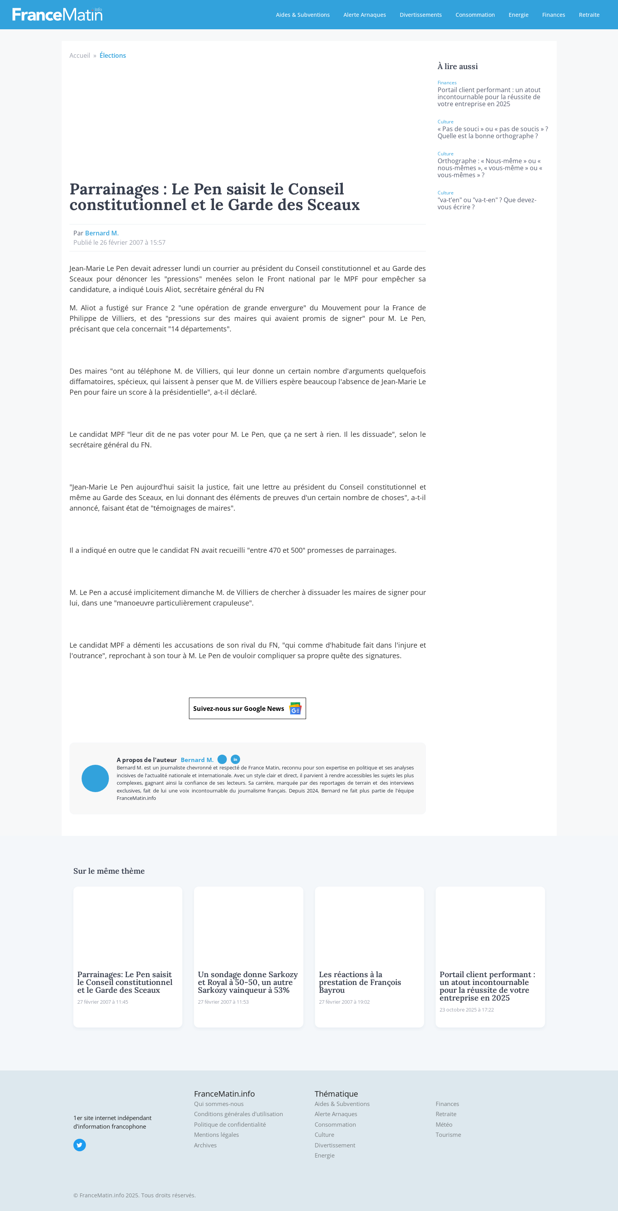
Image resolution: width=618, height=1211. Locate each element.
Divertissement (335, 1145)
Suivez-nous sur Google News (247, 708)
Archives (205, 1145)
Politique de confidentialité (230, 1124)
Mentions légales (216, 1134)
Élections (113, 55)
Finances (553, 14)
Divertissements (421, 14)
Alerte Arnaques (365, 14)
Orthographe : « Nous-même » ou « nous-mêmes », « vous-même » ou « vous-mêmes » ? (490, 168)
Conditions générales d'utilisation (238, 1114)
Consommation (475, 14)
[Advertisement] (247, 118)
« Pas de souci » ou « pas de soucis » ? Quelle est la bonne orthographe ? (493, 132)
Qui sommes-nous (219, 1104)
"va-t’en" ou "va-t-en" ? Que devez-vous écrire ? (487, 203)
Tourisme (448, 1134)
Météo (444, 1124)
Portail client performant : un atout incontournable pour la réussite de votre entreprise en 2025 (489, 96)
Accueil (79, 55)
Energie (519, 14)
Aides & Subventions (303, 14)
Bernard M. (102, 233)
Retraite (589, 14)
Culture (324, 1134)
